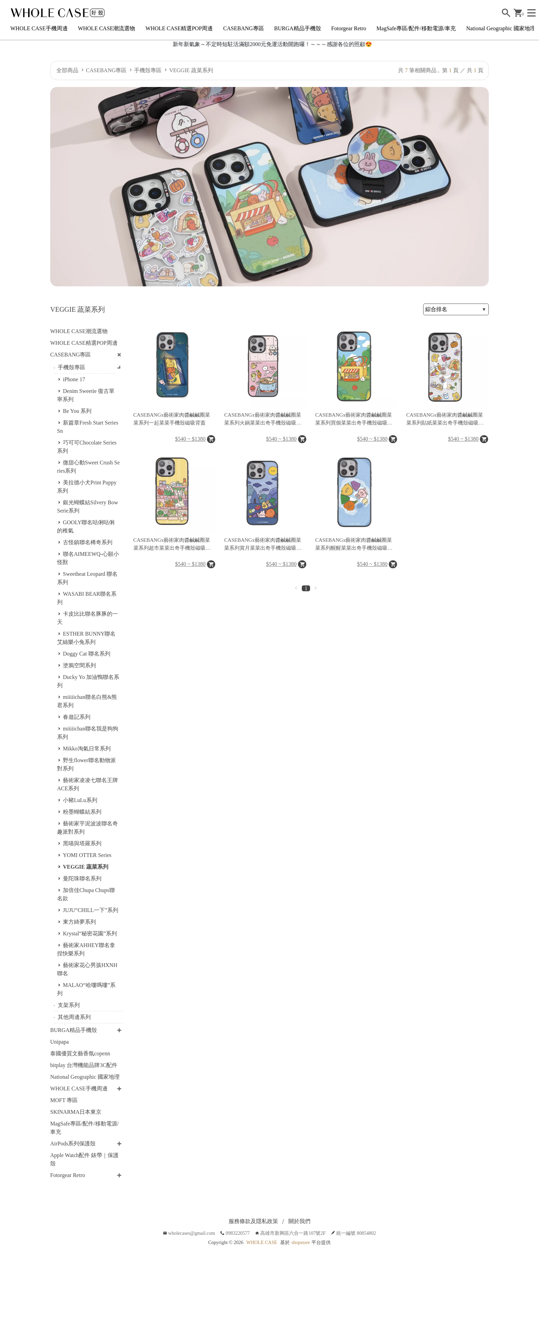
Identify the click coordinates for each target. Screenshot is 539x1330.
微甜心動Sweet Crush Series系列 (88, 467)
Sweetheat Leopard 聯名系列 (87, 578)
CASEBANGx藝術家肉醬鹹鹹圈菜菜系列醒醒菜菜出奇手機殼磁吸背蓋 (354, 544)
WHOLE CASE (261, 1242)
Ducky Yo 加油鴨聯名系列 (88, 681)
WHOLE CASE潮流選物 (106, 28)
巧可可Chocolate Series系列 (87, 447)
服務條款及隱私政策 (253, 1221)
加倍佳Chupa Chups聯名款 (86, 894)
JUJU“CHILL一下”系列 (90, 910)
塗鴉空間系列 (79, 665)
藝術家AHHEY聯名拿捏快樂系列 (86, 949)
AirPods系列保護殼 (73, 1143)
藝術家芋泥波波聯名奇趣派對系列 (87, 828)
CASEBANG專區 (243, 28)
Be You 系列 (77, 411)
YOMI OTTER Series (87, 855)
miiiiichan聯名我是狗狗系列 (87, 733)
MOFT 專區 (64, 1100)
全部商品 (67, 70)
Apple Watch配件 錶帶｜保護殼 (84, 1159)
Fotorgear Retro (348, 28)
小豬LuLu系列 (80, 800)
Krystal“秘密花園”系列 (90, 933)
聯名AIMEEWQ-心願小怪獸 (88, 558)
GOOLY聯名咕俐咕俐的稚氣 (85, 526)
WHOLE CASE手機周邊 (39, 28)
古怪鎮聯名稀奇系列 (87, 542)
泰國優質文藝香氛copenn (80, 1053)
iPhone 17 (74, 379)
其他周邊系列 (74, 1017)
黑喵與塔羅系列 (82, 843)
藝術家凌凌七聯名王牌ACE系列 (87, 784)
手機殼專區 (148, 70)
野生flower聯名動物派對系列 (86, 764)
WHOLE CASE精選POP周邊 (179, 28)
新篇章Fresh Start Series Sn (87, 427)
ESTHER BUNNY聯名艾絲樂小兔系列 (86, 638)
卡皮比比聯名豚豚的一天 (87, 618)
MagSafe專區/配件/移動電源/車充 (416, 28)
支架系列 (69, 1005)
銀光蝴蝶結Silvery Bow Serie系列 (87, 506)
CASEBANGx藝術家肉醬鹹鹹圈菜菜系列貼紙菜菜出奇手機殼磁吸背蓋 (445, 419)
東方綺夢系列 (79, 922)
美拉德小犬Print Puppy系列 (87, 487)
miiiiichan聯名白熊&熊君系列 (87, 701)
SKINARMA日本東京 (75, 1112)
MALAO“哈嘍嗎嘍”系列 (86, 989)
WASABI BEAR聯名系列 (87, 598)
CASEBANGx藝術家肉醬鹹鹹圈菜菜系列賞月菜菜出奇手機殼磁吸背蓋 (262, 544)
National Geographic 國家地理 (501, 28)
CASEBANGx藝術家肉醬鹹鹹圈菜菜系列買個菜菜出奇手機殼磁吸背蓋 (354, 419)
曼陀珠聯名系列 (82, 878)
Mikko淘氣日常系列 (87, 748)
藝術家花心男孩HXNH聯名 (87, 969)
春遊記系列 (76, 717)
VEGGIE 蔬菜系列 (191, 70)
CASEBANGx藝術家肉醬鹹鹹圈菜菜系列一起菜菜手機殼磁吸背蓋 (171, 419)
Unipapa (59, 1042)
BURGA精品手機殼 (297, 28)
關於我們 (299, 1221)
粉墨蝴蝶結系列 (82, 812)
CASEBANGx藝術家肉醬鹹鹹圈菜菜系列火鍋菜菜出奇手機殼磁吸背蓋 (262, 419)
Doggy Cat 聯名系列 (86, 654)
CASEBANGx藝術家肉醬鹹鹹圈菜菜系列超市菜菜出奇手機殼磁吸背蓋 (172, 544)
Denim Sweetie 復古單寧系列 (85, 395)
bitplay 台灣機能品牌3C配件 (83, 1065)
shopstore (301, 1242)
